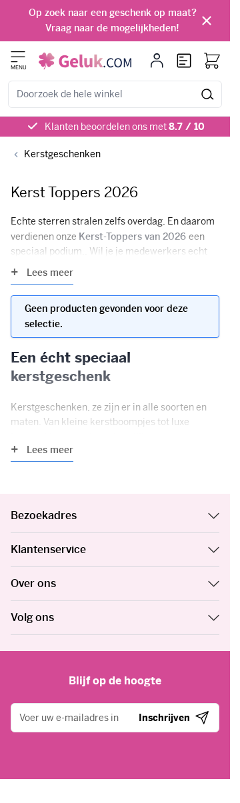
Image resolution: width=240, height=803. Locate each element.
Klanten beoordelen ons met (125, 127)
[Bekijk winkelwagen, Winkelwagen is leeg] (212, 61)
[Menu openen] (18, 57)
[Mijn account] (157, 60)
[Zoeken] (207, 94)
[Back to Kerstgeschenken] (56, 154)
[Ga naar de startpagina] (85, 61)
